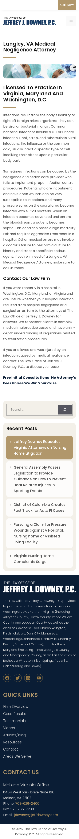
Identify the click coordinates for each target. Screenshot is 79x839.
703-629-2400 (27, 803)
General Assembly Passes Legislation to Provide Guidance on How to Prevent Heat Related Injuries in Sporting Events (40, 479)
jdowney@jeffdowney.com (36, 814)
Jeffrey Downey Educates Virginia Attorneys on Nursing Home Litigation (40, 447)
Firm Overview (15, 706)
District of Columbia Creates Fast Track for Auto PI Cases (40, 507)
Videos (9, 727)
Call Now (67, 5)
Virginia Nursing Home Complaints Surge (34, 558)
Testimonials (14, 720)
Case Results (14, 713)
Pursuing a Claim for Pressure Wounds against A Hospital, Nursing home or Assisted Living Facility (40, 533)
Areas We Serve (17, 756)
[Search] (65, 409)
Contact (10, 749)
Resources (12, 742)
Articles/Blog (14, 735)
